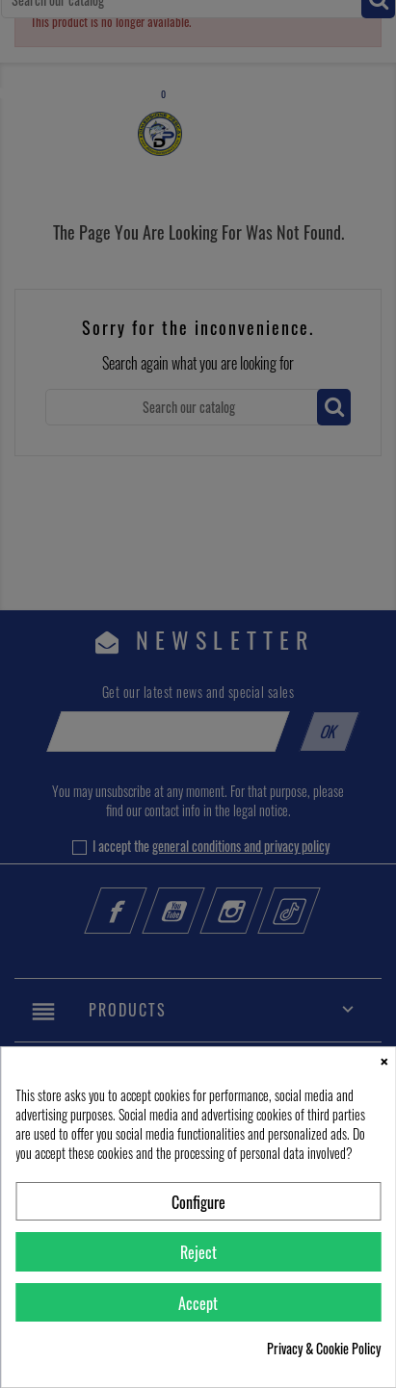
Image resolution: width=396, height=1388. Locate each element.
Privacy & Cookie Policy (324, 1348)
